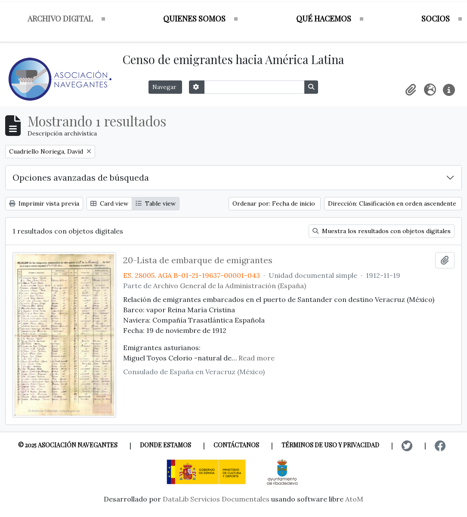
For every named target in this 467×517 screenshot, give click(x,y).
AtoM (354, 499)
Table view (156, 203)
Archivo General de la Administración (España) (229, 285)
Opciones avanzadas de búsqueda (80, 177)
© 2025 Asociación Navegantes (68, 445)
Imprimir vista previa (44, 203)
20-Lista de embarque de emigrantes (197, 260)
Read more (256, 358)
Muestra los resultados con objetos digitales (381, 231)
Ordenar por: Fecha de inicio (274, 203)
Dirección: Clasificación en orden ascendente (393, 203)
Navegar (165, 87)
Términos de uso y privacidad (330, 445)
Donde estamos (165, 445)
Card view (109, 203)
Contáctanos (236, 445)
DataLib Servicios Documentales (216, 499)
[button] (411, 89)
